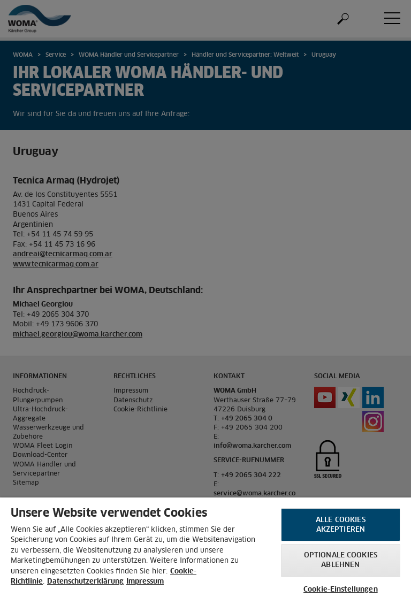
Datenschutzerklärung (85, 581)
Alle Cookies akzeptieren (341, 525)
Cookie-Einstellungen (340, 589)
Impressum (145, 581)
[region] (205, 551)
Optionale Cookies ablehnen (340, 560)
